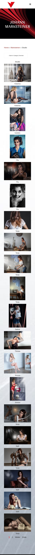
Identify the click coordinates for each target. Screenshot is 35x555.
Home (6, 48)
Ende (24, 537)
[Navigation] (30, 4)
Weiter (17, 537)
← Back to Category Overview (16, 55)
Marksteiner (15, 48)
